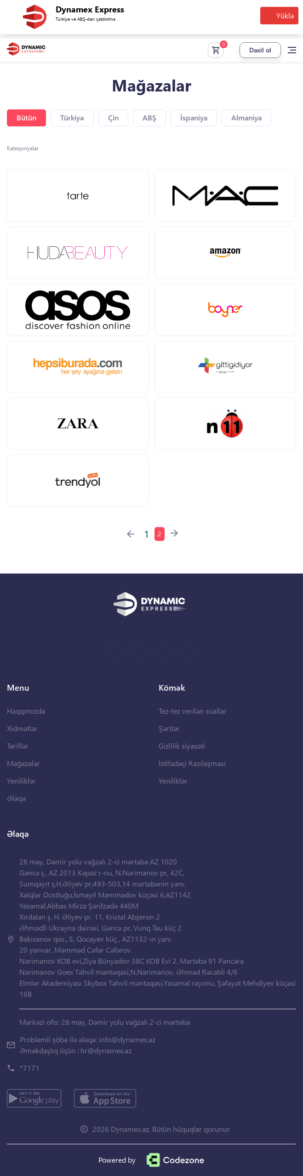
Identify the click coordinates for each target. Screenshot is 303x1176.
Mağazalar (23, 763)
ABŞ (149, 117)
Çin (113, 117)
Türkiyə (72, 117)
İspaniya (193, 117)
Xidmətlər (22, 728)
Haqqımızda (26, 711)
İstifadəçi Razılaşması (192, 763)
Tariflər (18, 745)
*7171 (30, 1068)
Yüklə (285, 15)
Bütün (26, 117)
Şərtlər (169, 728)
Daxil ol (260, 49)
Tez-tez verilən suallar (193, 711)
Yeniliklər (21, 780)
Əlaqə (16, 798)
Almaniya (246, 117)
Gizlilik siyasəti (182, 745)
